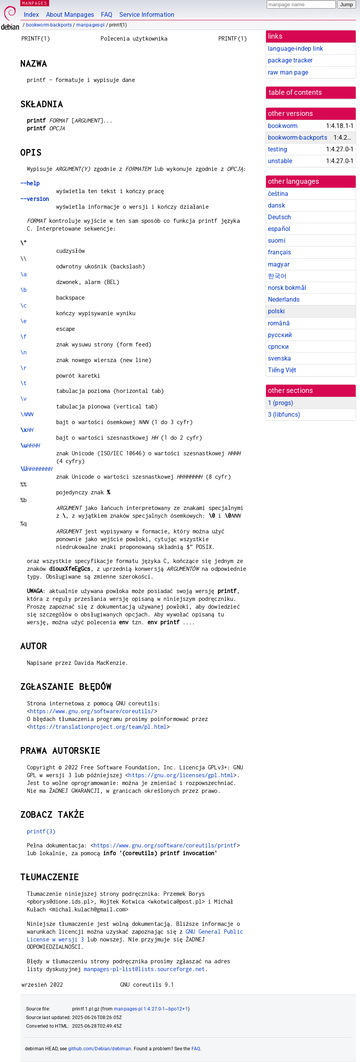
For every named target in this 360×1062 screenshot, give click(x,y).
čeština (278, 193)
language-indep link (295, 48)
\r (23, 367)
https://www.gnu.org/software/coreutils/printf (165, 845)
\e (23, 321)
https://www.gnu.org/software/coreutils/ (92, 711)
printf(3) (41, 831)
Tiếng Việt (282, 370)
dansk (276, 205)
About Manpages (70, 14)
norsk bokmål (287, 287)
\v (23, 398)
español (279, 229)
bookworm (283, 126)
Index (31, 14)
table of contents (295, 92)
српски (278, 346)
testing (277, 149)
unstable (280, 161)
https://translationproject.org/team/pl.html (98, 726)
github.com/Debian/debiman (99, 1048)
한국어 (277, 276)
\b (23, 289)
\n (23, 352)
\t (23, 383)
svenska (279, 358)
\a (23, 274)
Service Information (146, 14)
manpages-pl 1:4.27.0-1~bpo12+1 (151, 1009)
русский (280, 335)
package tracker (290, 60)
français (279, 252)
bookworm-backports (49, 25)
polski (276, 311)
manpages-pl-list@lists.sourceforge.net (144, 969)
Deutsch (279, 217)
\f (23, 336)
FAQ (106, 14)
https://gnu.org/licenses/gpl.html (180, 775)
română (279, 323)
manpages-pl (90, 25)
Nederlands (284, 299)
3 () (284, 414)
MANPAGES (34, 2)
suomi (277, 240)
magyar (278, 264)
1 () (280, 403)
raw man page (288, 72)
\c (23, 305)
